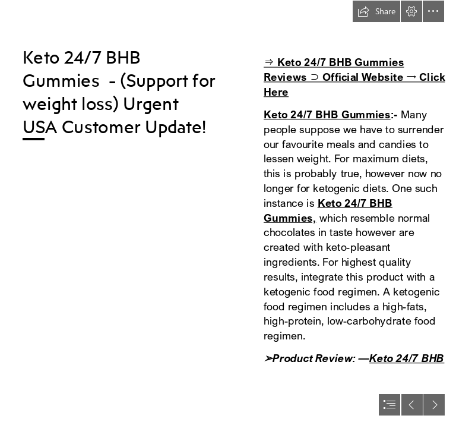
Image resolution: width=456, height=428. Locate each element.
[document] (228, 214)
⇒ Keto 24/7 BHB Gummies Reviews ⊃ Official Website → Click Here (354, 76)
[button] (376, 11)
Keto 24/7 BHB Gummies (327, 114)
